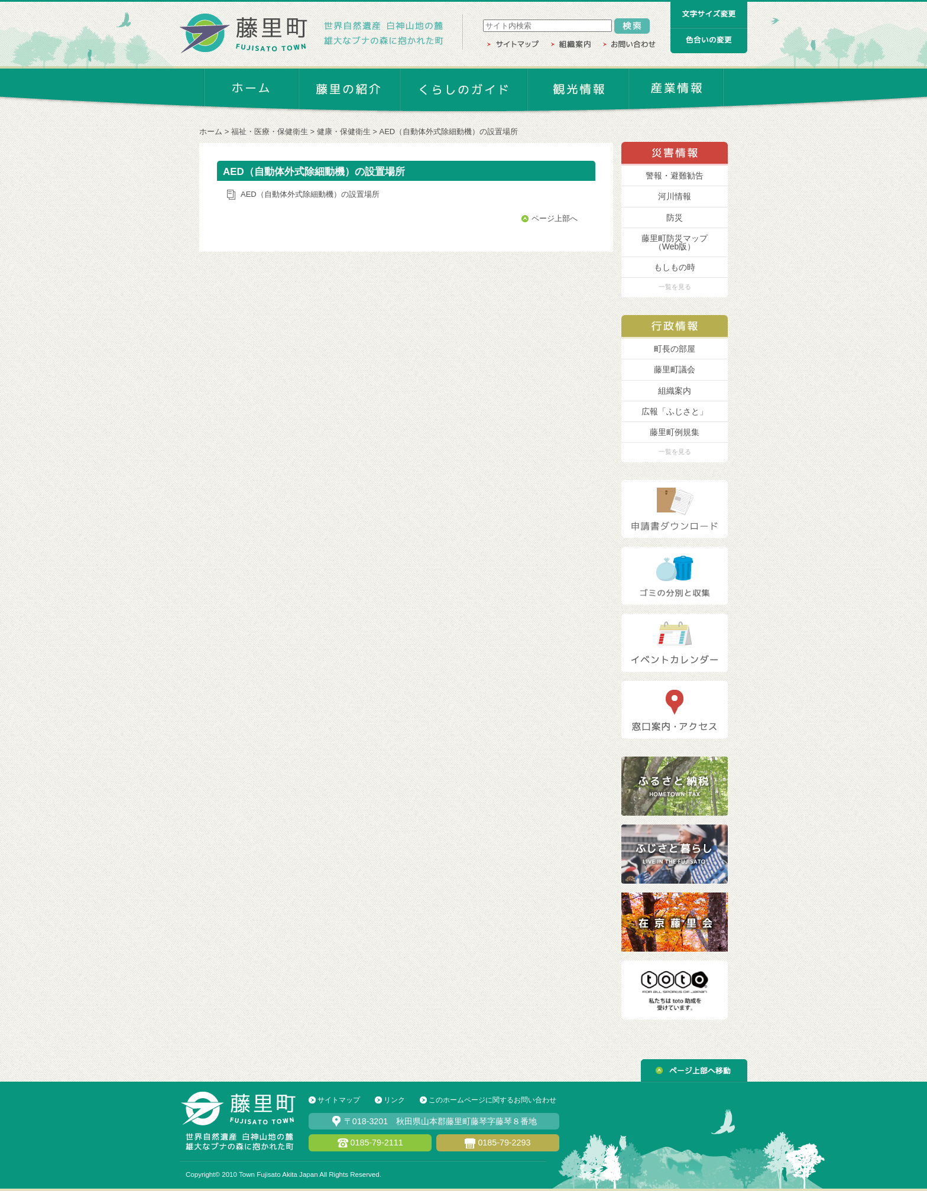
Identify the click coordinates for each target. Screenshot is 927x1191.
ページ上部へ (554, 218)
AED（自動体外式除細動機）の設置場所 (449, 131)
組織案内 (674, 390)
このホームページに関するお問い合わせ (492, 1100)
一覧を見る (675, 286)
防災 (674, 217)
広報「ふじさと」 (674, 411)
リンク (394, 1100)
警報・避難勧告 (675, 175)
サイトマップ (338, 1100)
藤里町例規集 (674, 432)
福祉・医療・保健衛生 (269, 131)
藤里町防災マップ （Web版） (674, 242)
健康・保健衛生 (344, 131)
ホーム (210, 131)
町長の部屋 (674, 348)
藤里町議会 (674, 369)
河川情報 (674, 196)
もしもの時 (674, 267)
